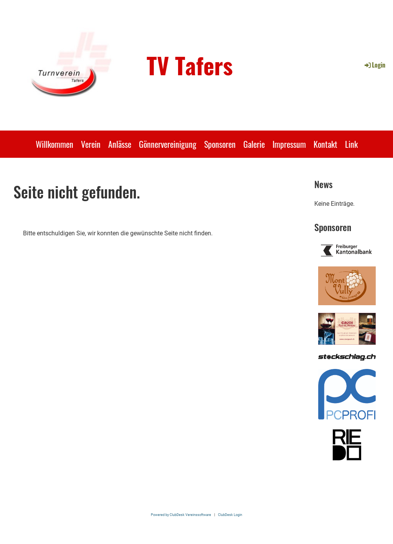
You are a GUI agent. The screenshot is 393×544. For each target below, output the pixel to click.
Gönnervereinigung (167, 144)
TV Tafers (190, 65)
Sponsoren (220, 144)
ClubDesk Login (230, 515)
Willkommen (54, 144)
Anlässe (119, 144)
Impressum (289, 144)
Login (374, 64)
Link (351, 144)
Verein (91, 144)
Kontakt (325, 144)
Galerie (254, 144)
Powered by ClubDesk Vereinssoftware (181, 515)
